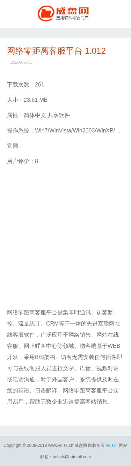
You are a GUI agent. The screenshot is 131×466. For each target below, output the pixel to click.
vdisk (111, 445)
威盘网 (65, 13)
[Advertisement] (65, 241)
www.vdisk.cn (60, 445)
